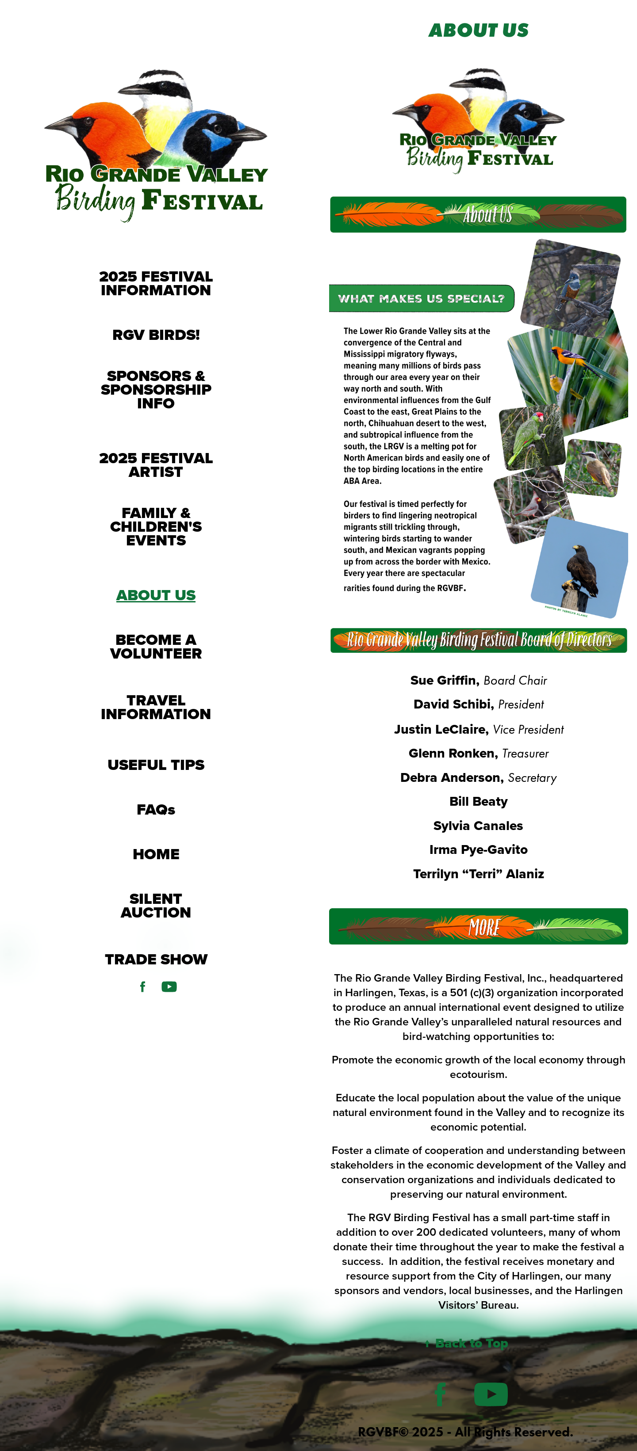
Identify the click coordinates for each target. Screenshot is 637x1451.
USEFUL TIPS (155, 764)
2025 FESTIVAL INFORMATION (156, 283)
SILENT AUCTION (156, 905)
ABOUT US (156, 594)
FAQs (156, 809)
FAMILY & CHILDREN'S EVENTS (156, 526)
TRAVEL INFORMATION (156, 707)
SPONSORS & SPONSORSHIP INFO (156, 389)
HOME (156, 853)
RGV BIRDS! (156, 334)
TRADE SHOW (156, 959)
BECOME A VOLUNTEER (156, 646)
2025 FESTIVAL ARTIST (156, 464)
